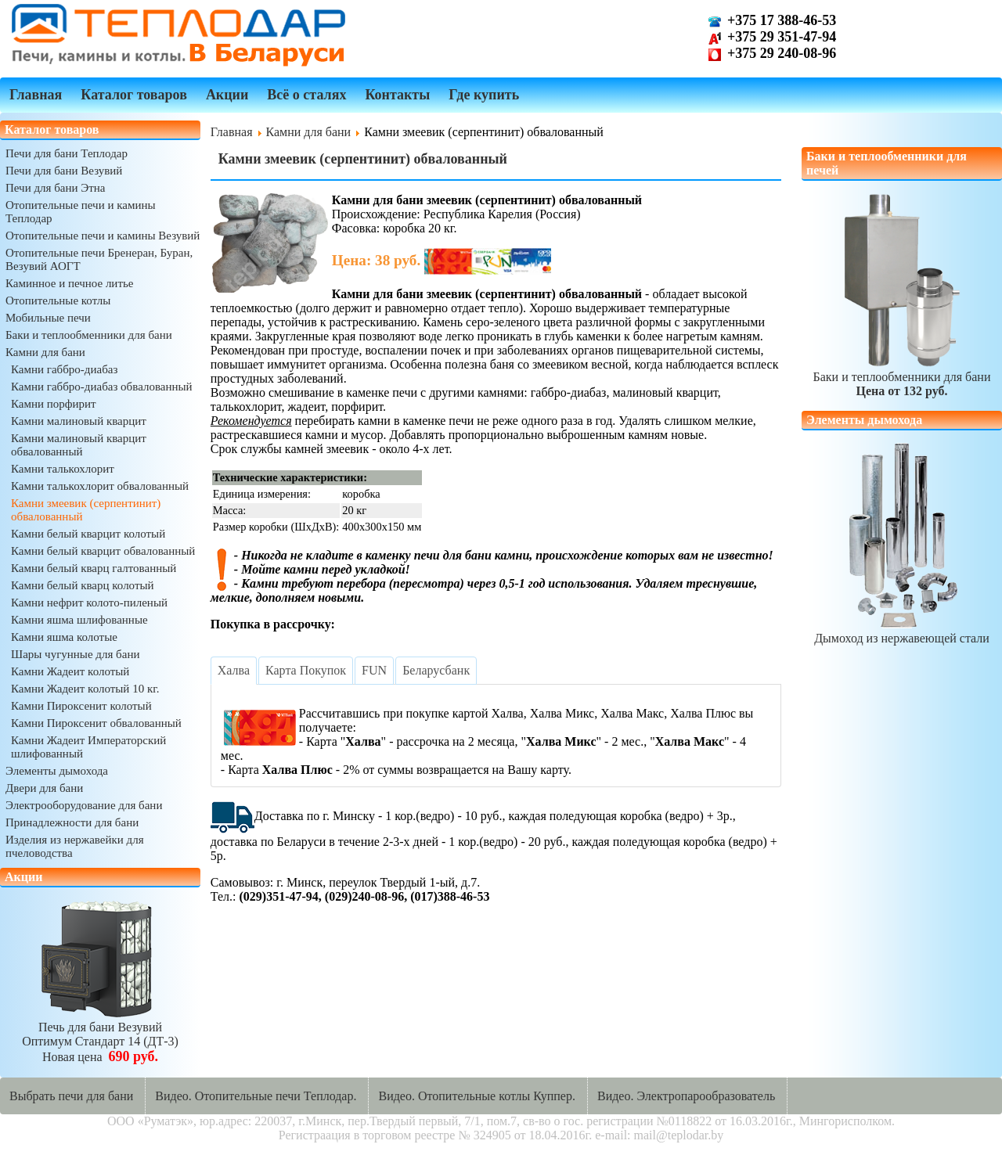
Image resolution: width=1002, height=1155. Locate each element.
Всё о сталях (306, 95)
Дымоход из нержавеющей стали (901, 631)
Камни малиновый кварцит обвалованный (78, 445)
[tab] (234, 671)
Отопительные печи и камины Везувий (102, 235)
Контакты (397, 95)
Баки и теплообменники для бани (88, 335)
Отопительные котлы (57, 300)
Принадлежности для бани (72, 822)
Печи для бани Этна (55, 188)
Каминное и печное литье (69, 283)
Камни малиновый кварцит (78, 421)
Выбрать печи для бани (71, 1096)
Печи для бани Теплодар (66, 153)
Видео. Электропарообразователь (686, 1096)
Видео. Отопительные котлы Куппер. (476, 1096)
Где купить (484, 95)
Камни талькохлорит (62, 468)
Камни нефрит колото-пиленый (89, 602)
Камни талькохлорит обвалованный (100, 486)
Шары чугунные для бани (75, 654)
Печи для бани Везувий (63, 170)
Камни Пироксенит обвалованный (96, 723)
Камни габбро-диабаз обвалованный (102, 386)
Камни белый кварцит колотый (88, 533)
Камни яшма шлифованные (79, 619)
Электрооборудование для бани (83, 805)
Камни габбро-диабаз (64, 369)
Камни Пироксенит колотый (81, 706)
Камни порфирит (53, 404)
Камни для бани (45, 352)
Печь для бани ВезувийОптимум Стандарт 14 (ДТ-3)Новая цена (100, 1034)
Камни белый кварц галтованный (93, 568)
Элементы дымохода (56, 771)
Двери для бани (44, 788)
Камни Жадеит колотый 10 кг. (85, 688)
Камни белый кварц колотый (82, 585)
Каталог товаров (134, 95)
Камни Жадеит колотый (70, 671)
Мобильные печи (48, 317)
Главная (35, 95)
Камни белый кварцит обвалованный (103, 551)
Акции (227, 95)
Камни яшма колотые (64, 637)
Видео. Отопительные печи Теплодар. (255, 1096)
